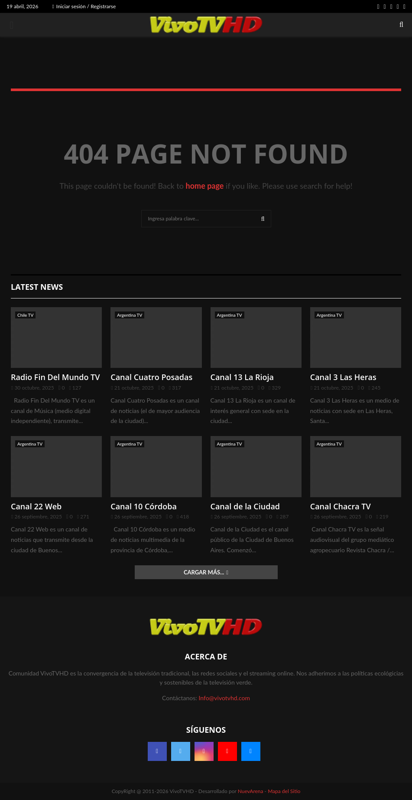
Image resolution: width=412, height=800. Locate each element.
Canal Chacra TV (340, 506)
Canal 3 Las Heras (343, 377)
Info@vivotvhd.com (224, 698)
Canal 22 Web (36, 506)
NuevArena (250, 791)
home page (205, 185)
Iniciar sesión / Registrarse (84, 6)
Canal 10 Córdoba (143, 506)
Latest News (37, 287)
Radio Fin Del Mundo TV (55, 377)
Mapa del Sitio (284, 791)
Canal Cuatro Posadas (151, 377)
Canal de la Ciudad (245, 506)
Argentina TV (129, 315)
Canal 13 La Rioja (242, 377)
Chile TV (25, 315)
